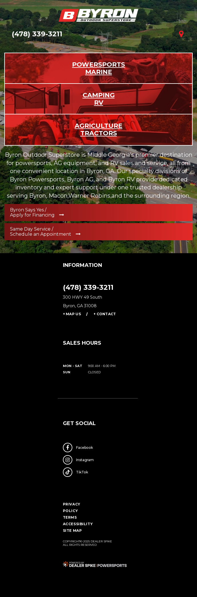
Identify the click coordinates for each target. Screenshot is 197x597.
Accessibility (78, 524)
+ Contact (104, 314)
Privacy (71, 504)
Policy (70, 511)
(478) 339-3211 (88, 287)
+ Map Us (72, 314)
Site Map (72, 530)
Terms (70, 517)
